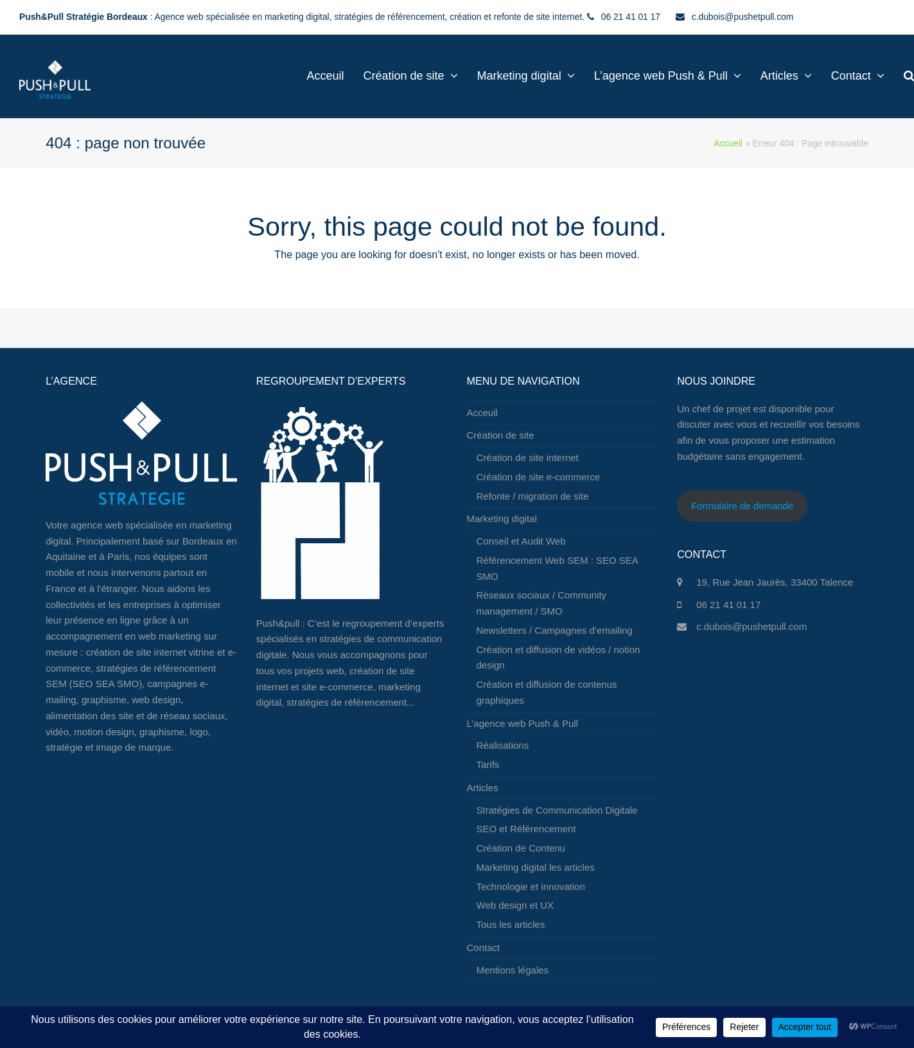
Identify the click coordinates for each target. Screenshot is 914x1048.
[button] (889, 76)
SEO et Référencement (526, 828)
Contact (483, 947)
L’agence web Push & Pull (522, 723)
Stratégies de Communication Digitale (557, 810)
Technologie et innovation (531, 886)
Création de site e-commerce (539, 476)
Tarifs (488, 764)
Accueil (728, 143)
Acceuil (482, 412)
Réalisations (503, 745)
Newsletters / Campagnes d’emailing (555, 630)
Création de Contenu (521, 848)
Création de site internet (528, 457)
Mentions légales (513, 970)
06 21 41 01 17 (728, 604)
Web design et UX (515, 905)
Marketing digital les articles (536, 867)
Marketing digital (502, 518)
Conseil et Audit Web (521, 541)
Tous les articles (511, 924)
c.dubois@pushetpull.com (751, 626)
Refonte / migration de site (533, 496)
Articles (482, 787)
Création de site (500, 435)
